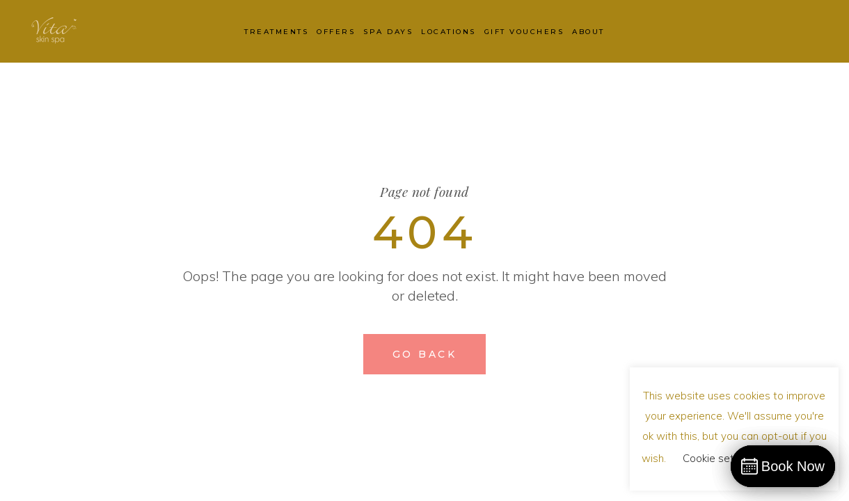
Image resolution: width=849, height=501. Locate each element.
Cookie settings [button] (720, 458)
